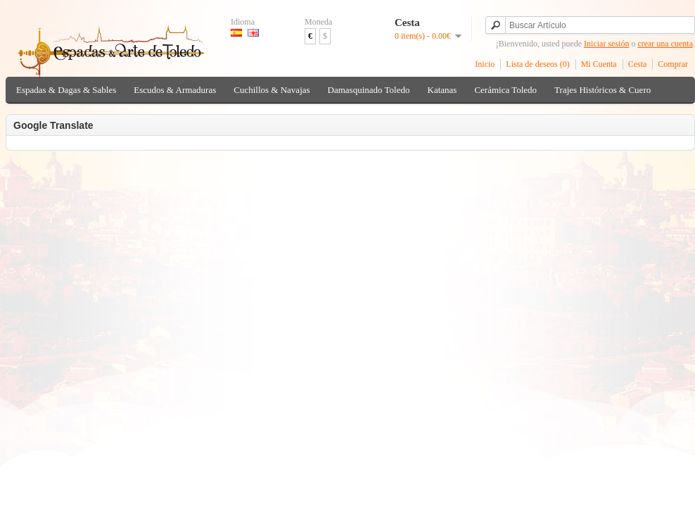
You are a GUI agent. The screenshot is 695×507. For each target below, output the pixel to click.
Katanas (442, 89)
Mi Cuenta (599, 64)
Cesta (637, 64)
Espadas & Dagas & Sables (66, 89)
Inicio (485, 64)
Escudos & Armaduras (175, 89)
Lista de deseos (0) (537, 64)
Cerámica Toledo (505, 89)
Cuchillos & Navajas (272, 89)
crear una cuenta (665, 44)
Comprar (673, 64)
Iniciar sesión (606, 44)
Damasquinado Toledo (369, 89)
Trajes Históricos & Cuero (602, 89)
